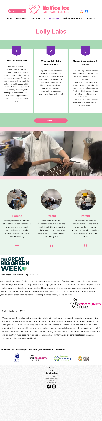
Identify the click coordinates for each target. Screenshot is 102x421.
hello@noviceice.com (51, 382)
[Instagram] (81, 11)
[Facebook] (87, 11)
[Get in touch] (51, 120)
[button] (51, 153)
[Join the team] (17, 11)
